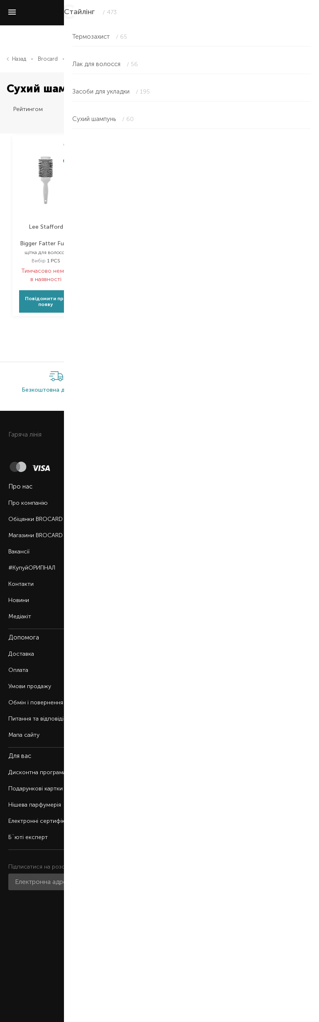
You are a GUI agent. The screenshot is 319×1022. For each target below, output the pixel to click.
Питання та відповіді (36, 718)
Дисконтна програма (37, 772)
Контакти (21, 584)
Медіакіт (19, 616)
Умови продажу (29, 686)
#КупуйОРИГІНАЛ (31, 567)
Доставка (21, 653)
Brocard (48, 59)
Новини (18, 600)
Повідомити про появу (46, 301)
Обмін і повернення (35, 702)
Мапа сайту (23, 734)
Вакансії (18, 551)
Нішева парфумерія (34, 804)
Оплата (18, 670)
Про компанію (28, 502)
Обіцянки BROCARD (35, 519)
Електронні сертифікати (41, 821)
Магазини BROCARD (35, 535)
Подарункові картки (35, 788)
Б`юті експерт (28, 837)
